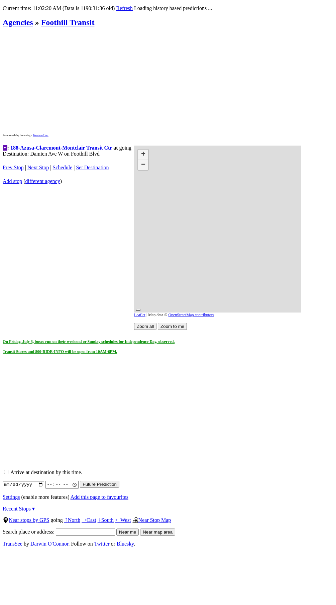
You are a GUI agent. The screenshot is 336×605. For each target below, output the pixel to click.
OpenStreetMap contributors (191, 315)
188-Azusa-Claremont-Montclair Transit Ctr (61, 148)
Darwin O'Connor (49, 544)
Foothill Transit (68, 22)
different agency (42, 181)
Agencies (18, 22)
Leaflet (139, 315)
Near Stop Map (151, 520)
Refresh (124, 8)
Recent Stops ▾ (19, 509)
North (72, 520)
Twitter (102, 544)
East (89, 520)
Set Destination (92, 167)
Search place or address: (59, 532)
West (123, 520)
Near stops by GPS (26, 520)
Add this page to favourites (99, 497)
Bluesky (125, 544)
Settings (11, 497)
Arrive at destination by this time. (43, 472)
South (106, 520)
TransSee (12, 544)
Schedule (63, 167)
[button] (143, 155)
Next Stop (38, 167)
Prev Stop (13, 167)
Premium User (40, 135)
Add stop (12, 181)
